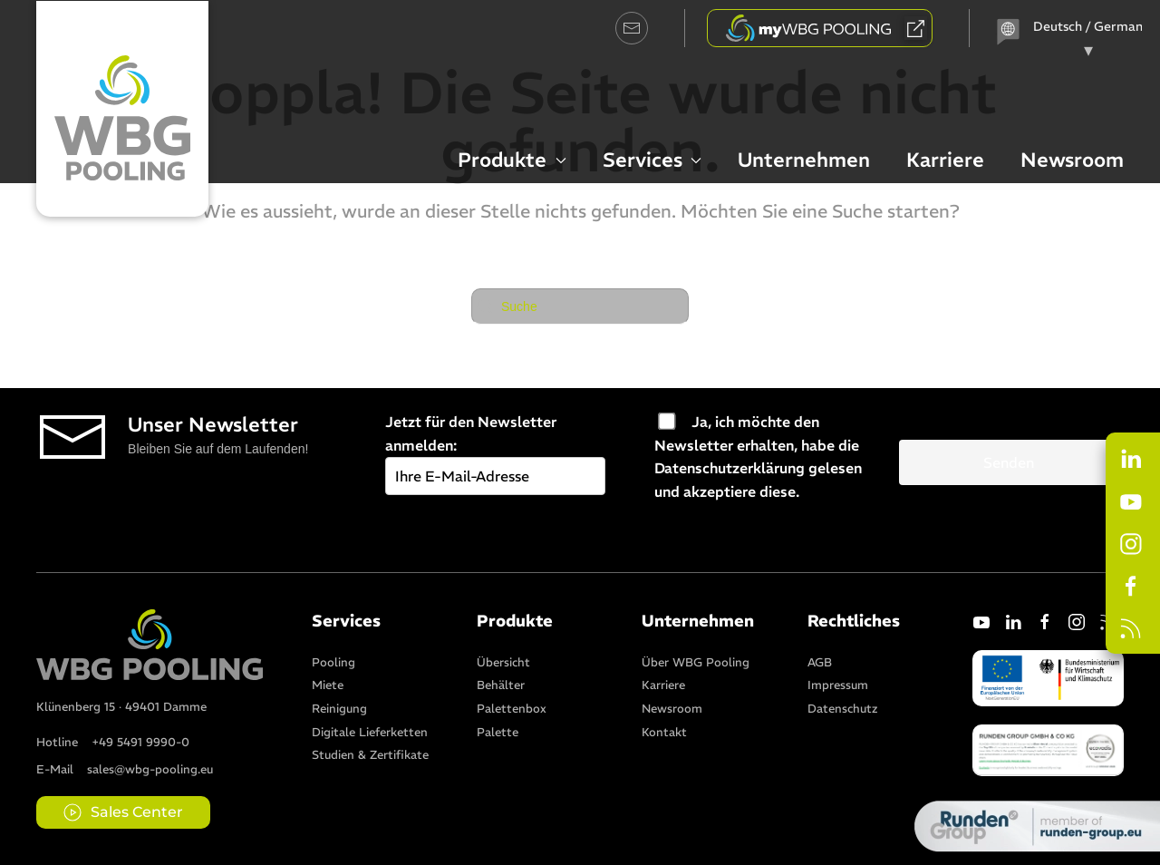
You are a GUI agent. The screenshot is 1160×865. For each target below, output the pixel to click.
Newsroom (1072, 159)
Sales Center (123, 812)
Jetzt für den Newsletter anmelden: (495, 449)
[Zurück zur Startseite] (122, 109)
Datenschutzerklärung (729, 468)
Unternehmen (804, 159)
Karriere (945, 159)
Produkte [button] (512, 159)
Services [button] (652, 159)
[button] (1048, 748)
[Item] (333, 661)
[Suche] (580, 306)
